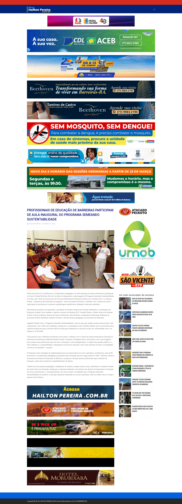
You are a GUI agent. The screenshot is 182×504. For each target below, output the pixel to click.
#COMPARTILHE (81, 501)
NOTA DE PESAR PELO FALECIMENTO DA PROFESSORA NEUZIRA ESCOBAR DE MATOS (142, 301)
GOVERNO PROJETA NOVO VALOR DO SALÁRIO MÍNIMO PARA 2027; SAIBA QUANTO (142, 408)
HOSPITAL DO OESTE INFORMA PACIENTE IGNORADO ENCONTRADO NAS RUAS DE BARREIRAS (142, 328)
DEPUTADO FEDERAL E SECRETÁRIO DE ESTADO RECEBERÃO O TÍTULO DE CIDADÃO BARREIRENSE (143, 368)
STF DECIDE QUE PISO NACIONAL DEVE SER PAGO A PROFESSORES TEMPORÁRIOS (141, 395)
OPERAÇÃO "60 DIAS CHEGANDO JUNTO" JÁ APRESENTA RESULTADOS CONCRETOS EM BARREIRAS (142, 381)
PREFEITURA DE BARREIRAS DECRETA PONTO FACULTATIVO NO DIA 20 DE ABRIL (142, 314)
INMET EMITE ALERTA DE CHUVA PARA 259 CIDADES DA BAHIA (142, 340)
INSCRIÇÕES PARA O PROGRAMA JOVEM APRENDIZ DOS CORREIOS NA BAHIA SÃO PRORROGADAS (142, 354)
